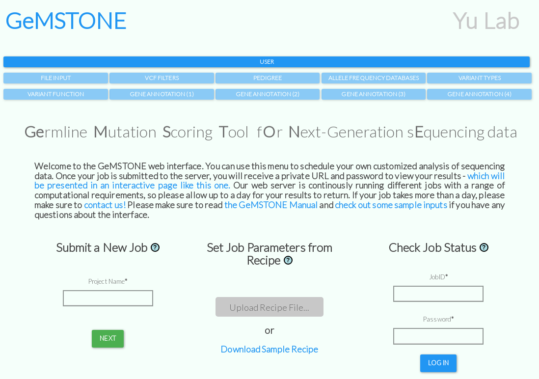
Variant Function (55, 94)
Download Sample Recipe (269, 349)
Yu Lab (486, 20)
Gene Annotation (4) (479, 94)
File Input (56, 77)
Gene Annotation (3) (373, 94)
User (267, 61)
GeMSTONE (65, 20)
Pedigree (267, 77)
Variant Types (479, 77)
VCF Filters (162, 77)
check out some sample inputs (391, 204)
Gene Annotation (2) (268, 94)
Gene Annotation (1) (162, 94)
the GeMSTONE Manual (271, 204)
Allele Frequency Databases (373, 77)
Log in (438, 363)
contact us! (105, 204)
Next (107, 338)
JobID (437, 277)
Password (437, 319)
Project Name (106, 281)
